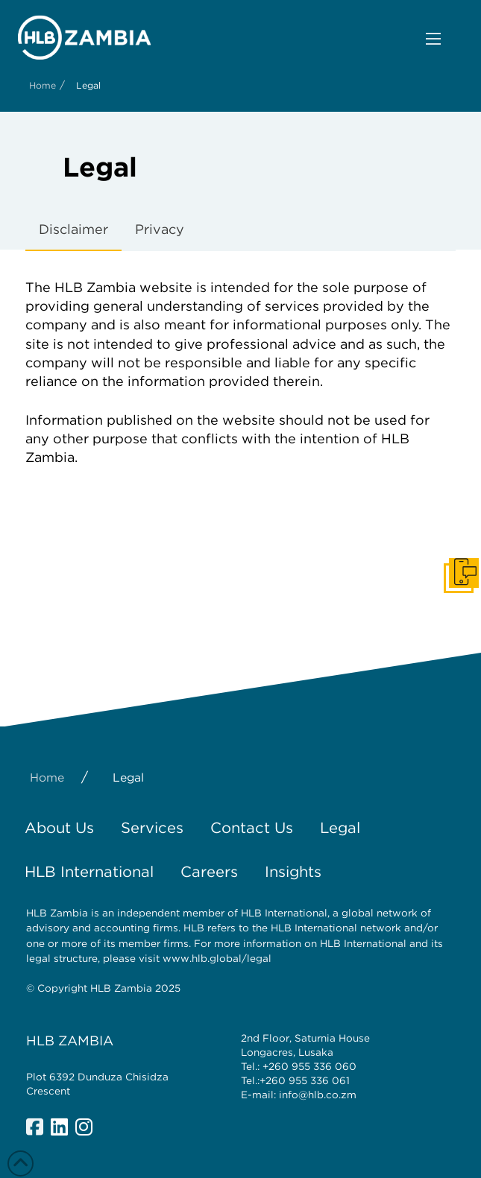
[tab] (73, 230)
